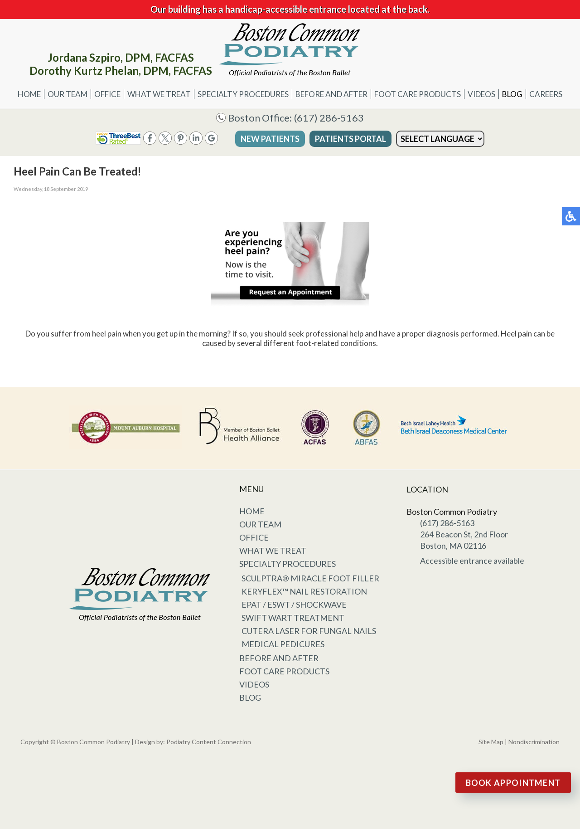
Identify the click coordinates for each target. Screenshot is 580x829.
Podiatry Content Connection (208, 742)
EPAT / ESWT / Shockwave (294, 605)
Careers (545, 94)
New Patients (270, 139)
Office (107, 94)
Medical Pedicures (283, 644)
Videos (481, 94)
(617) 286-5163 (329, 118)
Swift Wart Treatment (293, 618)
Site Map (490, 742)
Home (29, 94)
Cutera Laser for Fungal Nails (309, 631)
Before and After (331, 94)
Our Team (67, 94)
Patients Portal (350, 139)
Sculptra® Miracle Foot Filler (310, 578)
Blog (512, 94)
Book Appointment (513, 783)
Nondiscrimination (534, 742)
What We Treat (159, 94)
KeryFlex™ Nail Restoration (304, 591)
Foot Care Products (417, 94)
